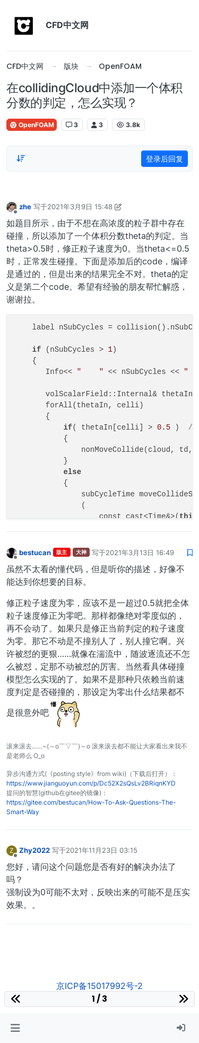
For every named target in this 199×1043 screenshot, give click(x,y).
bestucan (35, 552)
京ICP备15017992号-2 (99, 985)
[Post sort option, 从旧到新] (20, 158)
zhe (25, 206)
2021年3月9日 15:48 (80, 206)
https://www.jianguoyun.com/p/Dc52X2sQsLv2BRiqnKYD (91, 783)
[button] (15, 1028)
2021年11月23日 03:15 (101, 850)
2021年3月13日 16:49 (140, 552)
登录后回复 (164, 158)
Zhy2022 (34, 850)
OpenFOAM (31, 125)
